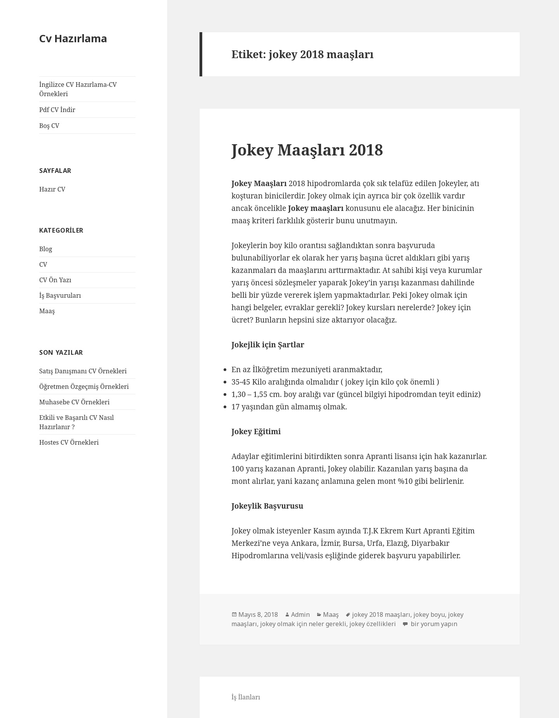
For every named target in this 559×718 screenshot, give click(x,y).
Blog (45, 249)
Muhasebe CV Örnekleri (74, 402)
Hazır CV (52, 189)
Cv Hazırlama (73, 38)
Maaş (47, 311)
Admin (300, 614)
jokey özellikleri (372, 624)
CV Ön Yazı (55, 280)
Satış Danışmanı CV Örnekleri (83, 371)
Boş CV (49, 125)
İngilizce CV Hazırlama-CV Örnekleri (78, 89)
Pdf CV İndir (57, 109)
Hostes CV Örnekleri (69, 442)
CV (43, 264)
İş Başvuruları (60, 295)
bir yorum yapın (433, 624)
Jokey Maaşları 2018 (307, 149)
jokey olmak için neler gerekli (303, 624)
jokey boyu (429, 614)
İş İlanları (245, 697)
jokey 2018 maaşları (381, 614)
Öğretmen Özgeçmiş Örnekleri (84, 386)
